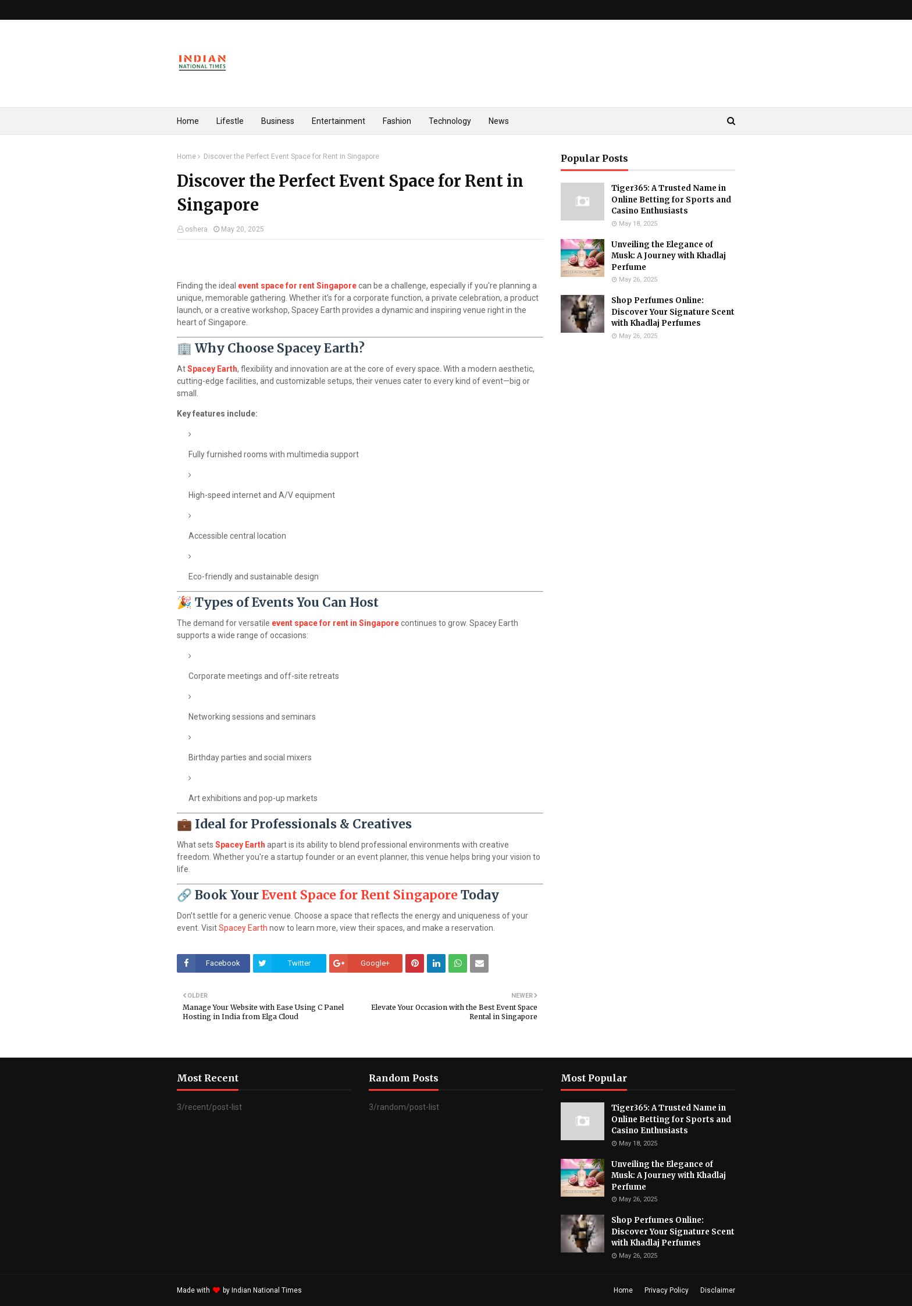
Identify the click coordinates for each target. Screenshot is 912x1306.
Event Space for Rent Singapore (360, 895)
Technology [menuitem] (450, 121)
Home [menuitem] (188, 121)
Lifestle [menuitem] (230, 121)
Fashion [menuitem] (397, 121)
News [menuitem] (499, 121)
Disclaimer (717, 1290)
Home (186, 156)
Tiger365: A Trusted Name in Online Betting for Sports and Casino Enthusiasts (671, 199)
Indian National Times (266, 1290)
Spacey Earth (212, 368)
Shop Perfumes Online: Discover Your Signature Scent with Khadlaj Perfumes (673, 312)
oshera (196, 229)
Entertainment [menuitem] (338, 121)
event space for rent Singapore (297, 285)
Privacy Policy (666, 1290)
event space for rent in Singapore (335, 623)
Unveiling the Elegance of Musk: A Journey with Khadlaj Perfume (668, 256)
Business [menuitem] (277, 121)
